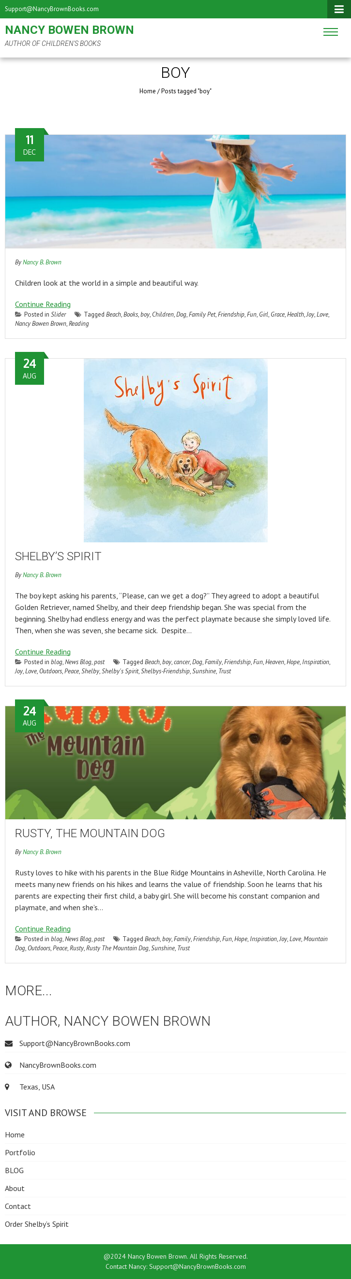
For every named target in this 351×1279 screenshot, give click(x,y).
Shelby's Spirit (120, 671)
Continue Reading (43, 304)
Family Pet (202, 314)
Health (295, 314)
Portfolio (20, 1152)
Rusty (77, 948)
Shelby (90, 671)
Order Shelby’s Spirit (37, 1224)
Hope (293, 662)
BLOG (14, 1170)
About (15, 1188)
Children (163, 314)
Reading (79, 324)
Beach (113, 314)
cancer (182, 662)
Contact (18, 1206)
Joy (310, 314)
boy (145, 314)
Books (130, 314)
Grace (278, 314)
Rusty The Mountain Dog (117, 948)
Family (213, 662)
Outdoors (50, 671)
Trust (224, 671)
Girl (263, 314)
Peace (71, 671)
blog (56, 662)
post (99, 662)
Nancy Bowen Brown (69, 30)
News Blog (78, 662)
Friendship (231, 314)
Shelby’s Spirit (58, 556)
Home (147, 91)
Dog (181, 314)
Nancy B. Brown (42, 262)
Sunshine (204, 671)
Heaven (274, 662)
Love (322, 314)
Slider (58, 314)
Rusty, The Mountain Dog (90, 833)
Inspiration (315, 662)
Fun (252, 314)
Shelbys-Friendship (165, 671)
